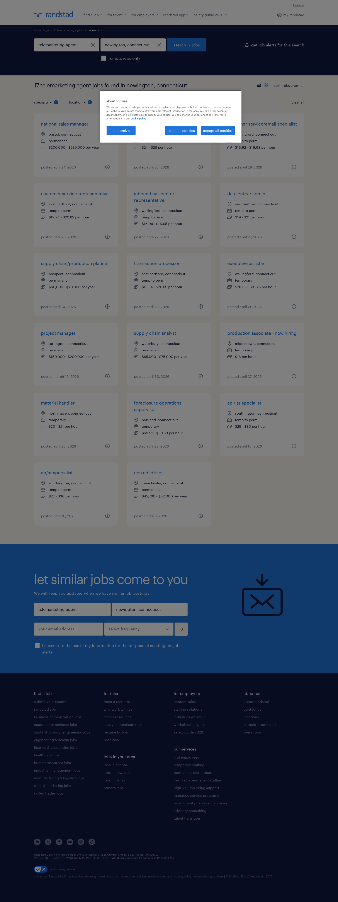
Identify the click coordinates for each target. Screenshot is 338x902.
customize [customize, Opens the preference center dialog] (121, 130)
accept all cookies (218, 130)
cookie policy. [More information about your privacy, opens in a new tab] (138, 118)
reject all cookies (181, 130)
